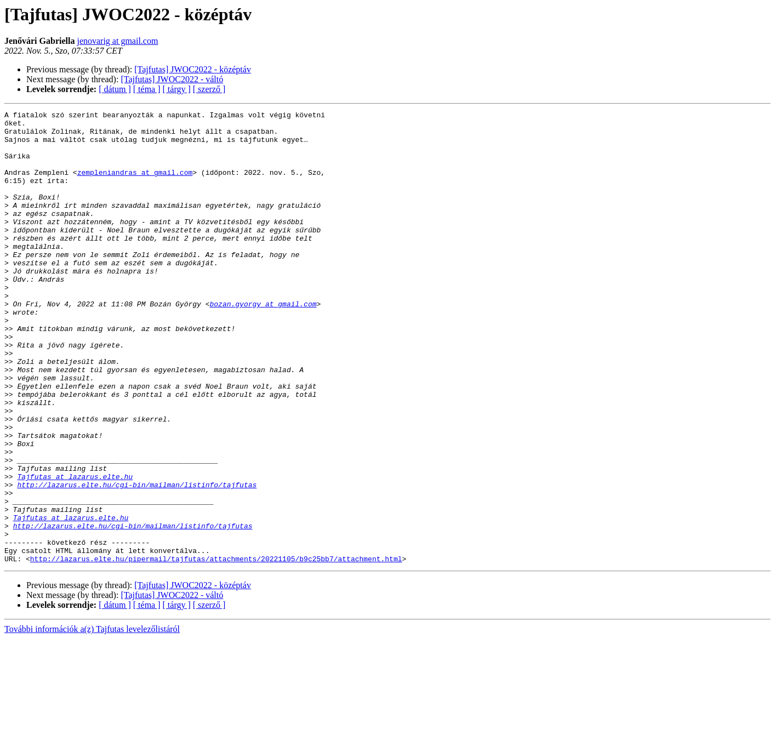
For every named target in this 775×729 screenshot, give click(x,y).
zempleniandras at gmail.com (135, 185)
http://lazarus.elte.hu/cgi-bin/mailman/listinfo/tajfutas (137, 560)
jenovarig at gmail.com (117, 40)
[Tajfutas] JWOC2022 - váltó (172, 79)
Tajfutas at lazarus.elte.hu (75, 550)
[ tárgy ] (177, 89)
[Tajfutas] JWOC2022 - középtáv (192, 69)
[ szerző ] (209, 89)
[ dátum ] (115, 89)
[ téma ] (147, 89)
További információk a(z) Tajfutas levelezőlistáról (92, 719)
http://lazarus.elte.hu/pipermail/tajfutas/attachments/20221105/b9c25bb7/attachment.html (216, 649)
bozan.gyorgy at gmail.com (262, 343)
